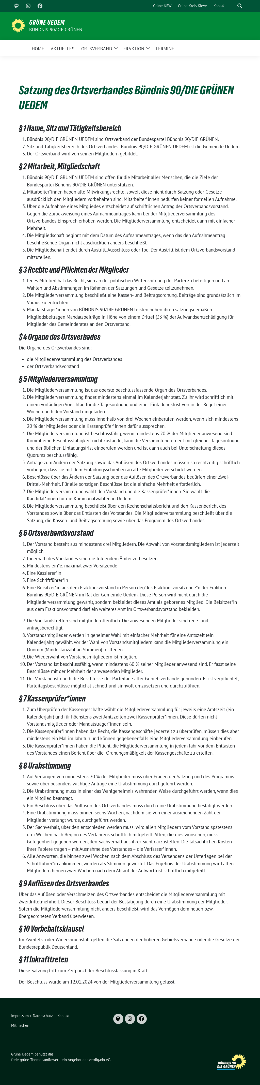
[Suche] (232, 6)
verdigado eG (99, 1059)
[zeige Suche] (240, 6)
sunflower (50, 1059)
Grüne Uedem (47, 22)
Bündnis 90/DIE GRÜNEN (55, 30)
